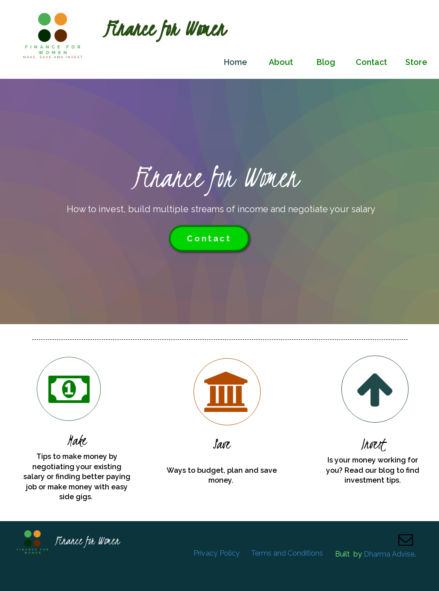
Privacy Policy (217, 553)
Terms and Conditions (287, 553)
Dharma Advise (389, 554)
